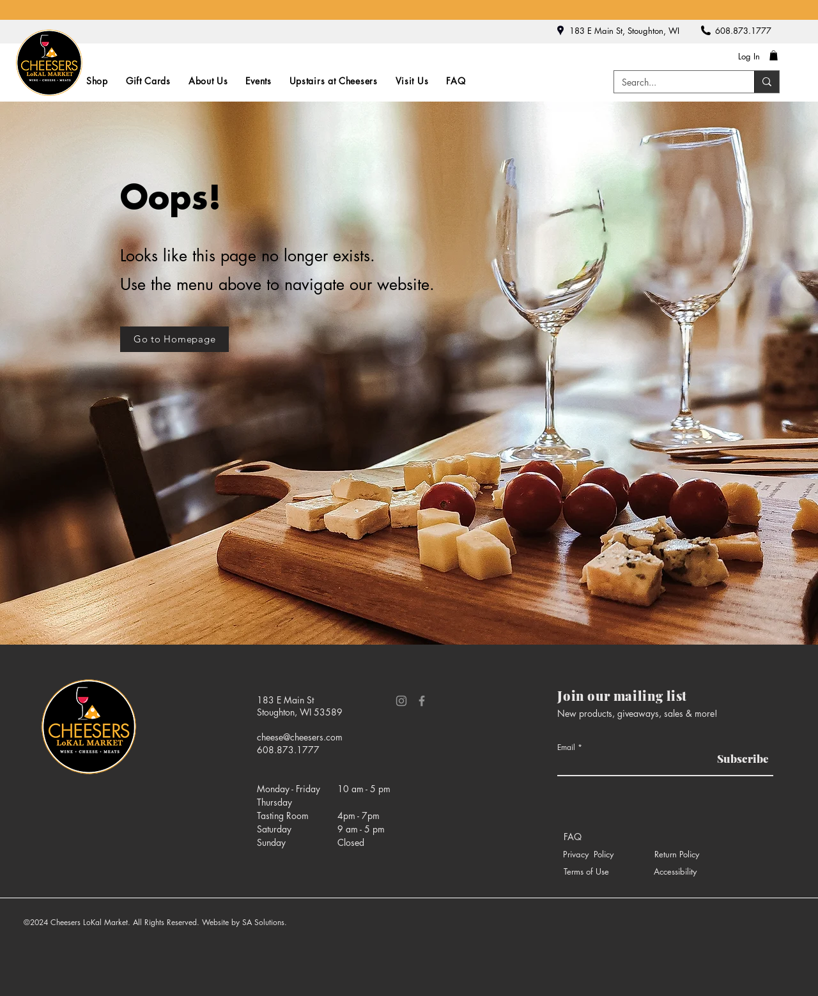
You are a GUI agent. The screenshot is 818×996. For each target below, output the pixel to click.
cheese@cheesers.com (300, 737)
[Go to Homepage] (174, 339)
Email (566, 747)
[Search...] (674, 82)
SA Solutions (263, 922)
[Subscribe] (740, 759)
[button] (773, 55)
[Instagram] (401, 701)
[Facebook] (422, 701)
